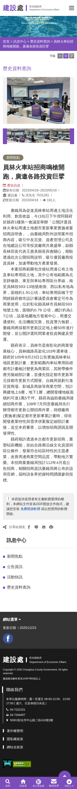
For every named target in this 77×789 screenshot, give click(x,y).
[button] (71, 7)
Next (72, 136)
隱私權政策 (15, 739)
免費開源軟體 (30, 509)
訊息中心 (19, 41)
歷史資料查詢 (40, 41)
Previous (5, 136)
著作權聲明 (15, 731)
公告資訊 (15, 567)
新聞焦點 (15, 556)
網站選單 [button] (12, 620)
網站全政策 (15, 747)
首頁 (6, 41)
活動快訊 (15, 577)
